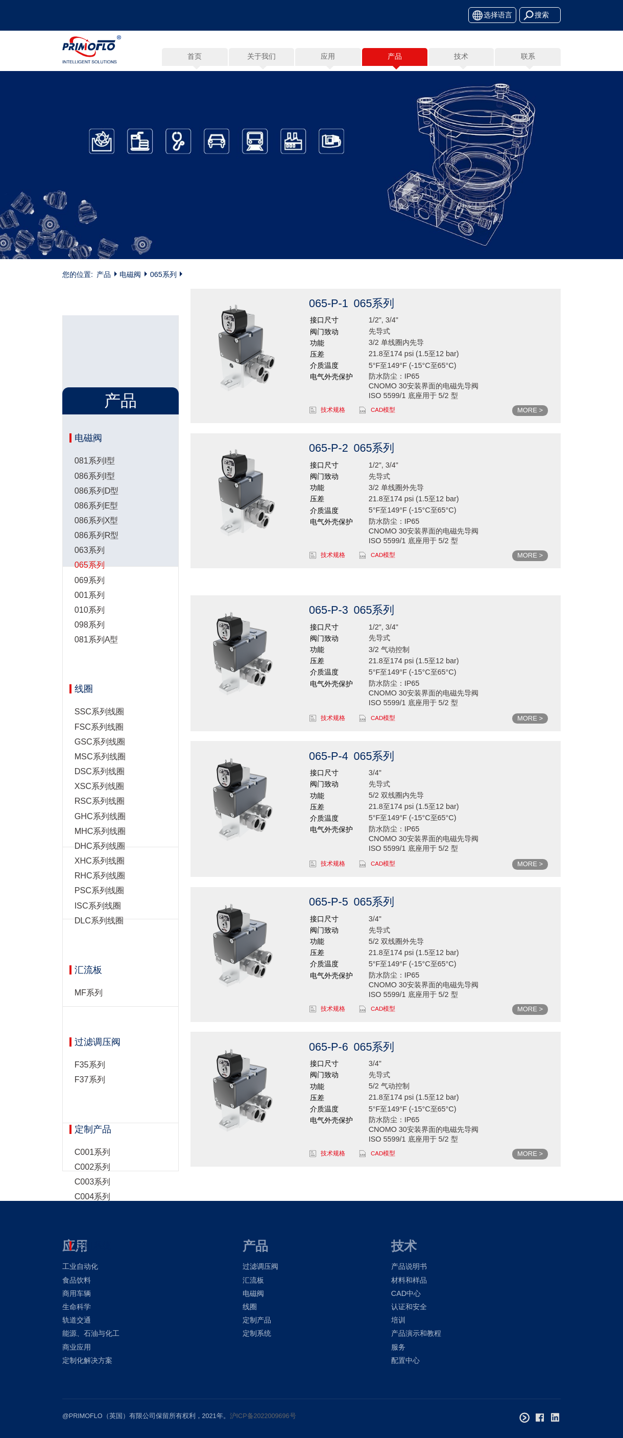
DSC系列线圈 (100, 719)
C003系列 (93, 1128)
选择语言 (498, 15)
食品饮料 (76, 1280)
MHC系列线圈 (100, 778)
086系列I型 (95, 376)
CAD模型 (383, 410)
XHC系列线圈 (100, 808)
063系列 (90, 451)
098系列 (90, 525)
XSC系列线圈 (99, 733)
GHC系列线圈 (100, 763)
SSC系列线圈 (99, 659)
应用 (75, 1246)
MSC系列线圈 (100, 704)
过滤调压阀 (98, 990)
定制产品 (93, 1077)
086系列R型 (97, 436)
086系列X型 (96, 421)
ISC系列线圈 (98, 852)
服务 (398, 1347)
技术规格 (333, 410)
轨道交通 (76, 1320)
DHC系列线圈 (100, 793)
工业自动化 (80, 1266)
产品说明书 (409, 1266)
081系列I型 (95, 361)
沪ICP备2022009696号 (263, 1416)
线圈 (84, 637)
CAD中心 (406, 1293)
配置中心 (405, 1360)
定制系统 (93, 1194)
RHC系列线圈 (100, 823)
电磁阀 (130, 274)
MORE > (530, 410)
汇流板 (88, 917)
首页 (194, 56)
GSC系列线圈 (100, 688)
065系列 (163, 274)
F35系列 (90, 1012)
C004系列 (93, 1144)
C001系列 (93, 1099)
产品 (104, 274)
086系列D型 (97, 391)
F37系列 (90, 1027)
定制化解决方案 (87, 1360)
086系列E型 (96, 406)
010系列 (90, 511)
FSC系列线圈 (99, 674)
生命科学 (76, 1307)
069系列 (90, 480)
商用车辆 (76, 1293)
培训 (398, 1320)
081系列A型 (96, 540)
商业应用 (76, 1347)
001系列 (90, 495)
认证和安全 (409, 1307)
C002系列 (93, 1114)
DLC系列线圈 (99, 867)
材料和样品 (409, 1280)
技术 (404, 1246)
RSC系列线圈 (100, 748)
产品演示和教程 (416, 1333)
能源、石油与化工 (90, 1333)
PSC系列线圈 (99, 838)
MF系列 (89, 939)
